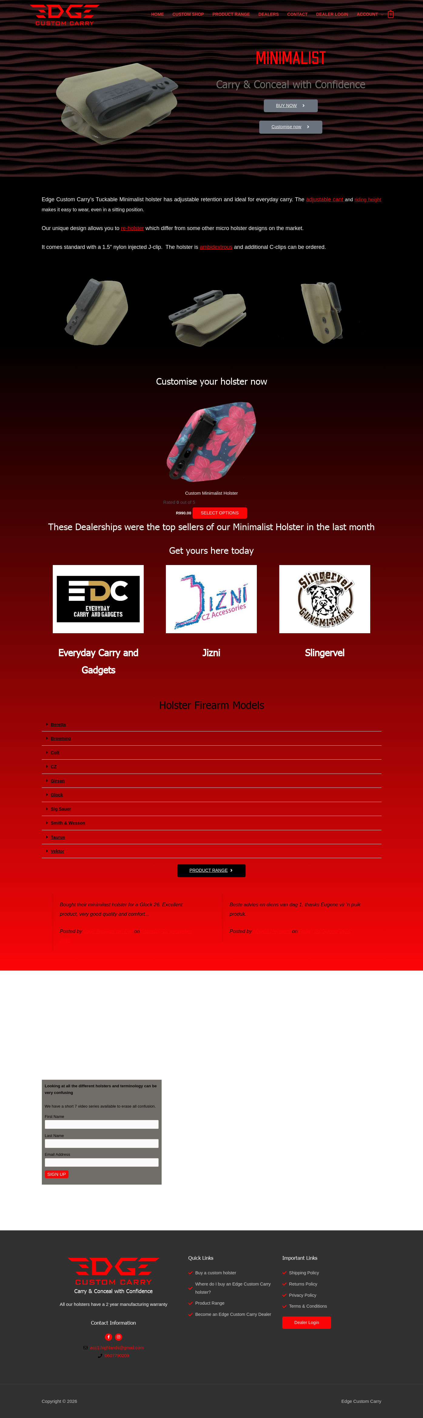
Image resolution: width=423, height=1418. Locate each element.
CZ (54, 766)
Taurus (58, 836)
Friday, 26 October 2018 (327, 930)
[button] (211, 725)
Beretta (59, 724)
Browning (61, 738)
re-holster (132, 228)
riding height (367, 199)
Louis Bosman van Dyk (109, 930)
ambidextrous (216, 247)
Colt (55, 752)
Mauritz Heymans (272, 930)
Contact (297, 17)
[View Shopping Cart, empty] (390, 17)
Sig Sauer (61, 808)
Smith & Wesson (69, 822)
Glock (57, 794)
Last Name (54, 1135)
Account (367, 17)
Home (157, 17)
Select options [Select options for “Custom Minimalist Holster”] (220, 513)
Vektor (58, 850)
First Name (54, 1115)
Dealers (268, 17)
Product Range (231, 17)
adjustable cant (325, 199)
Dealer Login (332, 17)
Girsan (58, 780)
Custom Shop (188, 17)
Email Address (57, 1154)
